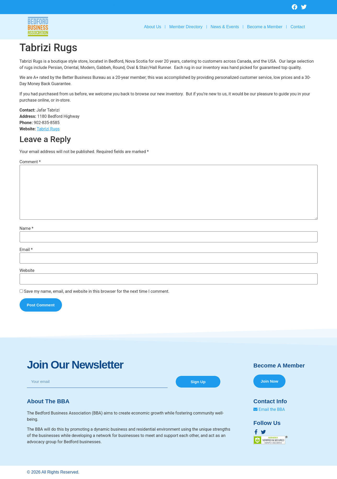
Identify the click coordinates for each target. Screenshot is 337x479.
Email (26, 250)
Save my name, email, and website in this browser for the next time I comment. (96, 291)
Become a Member (264, 27)
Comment (30, 162)
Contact (297, 27)
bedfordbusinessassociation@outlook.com (77, 6)
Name (27, 228)
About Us (152, 27)
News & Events (225, 27)
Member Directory (185, 27)
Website (27, 270)
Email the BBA (269, 409)
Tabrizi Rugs (48, 128)
